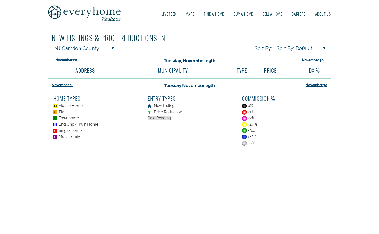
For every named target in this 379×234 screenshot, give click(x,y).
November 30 (313, 60)
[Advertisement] (189, 190)
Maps (190, 14)
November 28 (66, 60)
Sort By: (263, 48)
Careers (299, 14)
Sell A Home (272, 14)
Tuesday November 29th (189, 85)
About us (323, 14)
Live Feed (168, 14)
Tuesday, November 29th (189, 60)
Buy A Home (243, 14)
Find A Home (214, 14)
